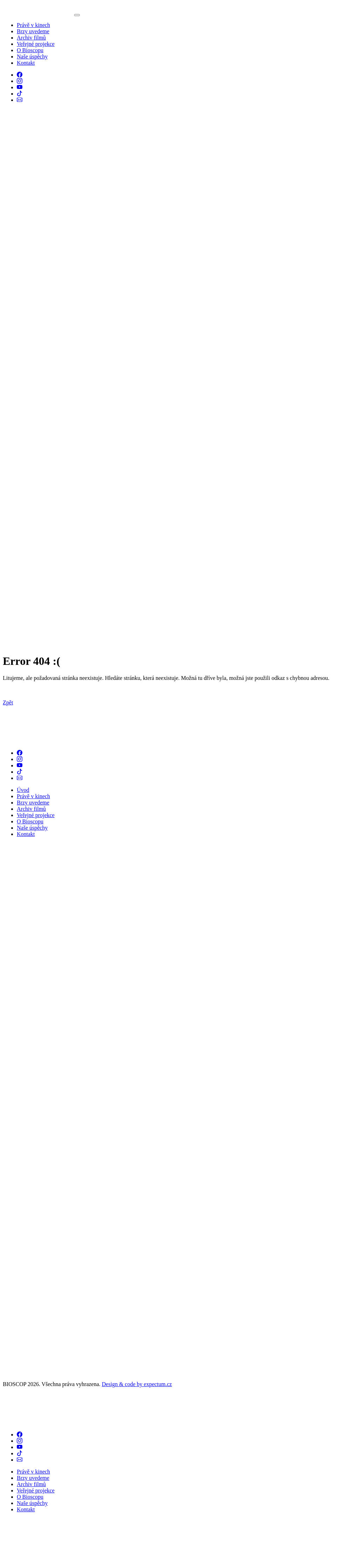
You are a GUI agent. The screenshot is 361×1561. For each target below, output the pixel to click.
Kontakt (26, 63)
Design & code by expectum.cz (137, 1384)
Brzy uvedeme (33, 31)
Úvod (23, 790)
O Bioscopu (30, 50)
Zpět (8, 702)
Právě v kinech (33, 25)
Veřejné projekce (36, 44)
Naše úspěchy (32, 56)
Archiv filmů (31, 38)
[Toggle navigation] (77, 15)
